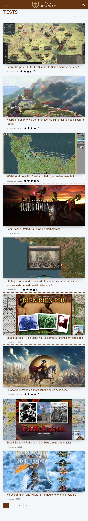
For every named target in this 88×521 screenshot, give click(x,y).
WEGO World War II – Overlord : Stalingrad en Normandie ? (40, 176)
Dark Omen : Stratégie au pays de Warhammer (33, 229)
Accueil (74, 16)
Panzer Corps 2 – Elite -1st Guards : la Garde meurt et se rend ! (43, 67)
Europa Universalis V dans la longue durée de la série (37, 390)
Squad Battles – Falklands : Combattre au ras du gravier (39, 442)
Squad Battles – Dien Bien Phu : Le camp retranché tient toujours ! (45, 337)
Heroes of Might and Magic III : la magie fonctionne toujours (41, 494)
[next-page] (26, 505)
